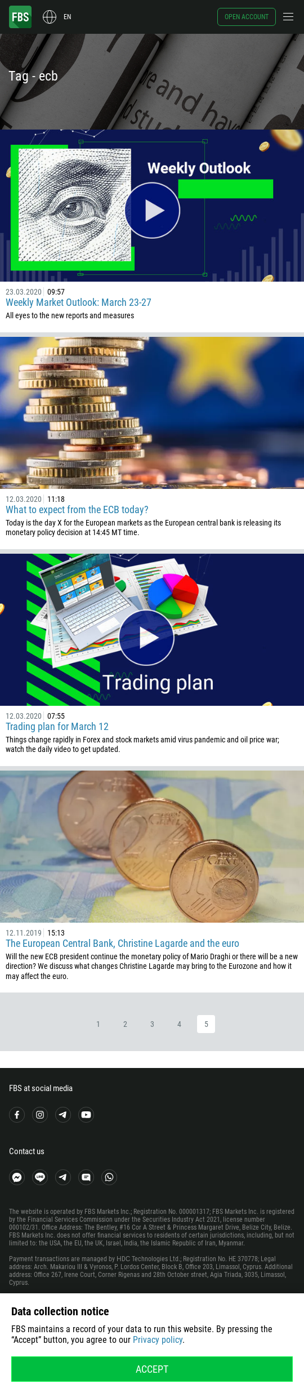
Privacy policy (157, 1339)
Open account (247, 17)
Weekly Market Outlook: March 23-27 (78, 302)
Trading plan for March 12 (57, 726)
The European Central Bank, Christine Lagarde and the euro (122, 943)
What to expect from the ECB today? (77, 509)
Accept (152, 1369)
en (67, 17)
